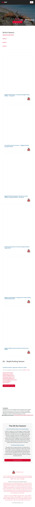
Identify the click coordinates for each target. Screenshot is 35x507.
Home (4, 476)
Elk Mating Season (7, 483)
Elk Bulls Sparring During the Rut (23, 484)
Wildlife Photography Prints (18, 495)
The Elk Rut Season (17, 472)
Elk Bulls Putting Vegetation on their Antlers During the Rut (15, 487)
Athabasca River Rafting (9, 497)
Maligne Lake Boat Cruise (12, 498)
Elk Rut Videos (17, 479)
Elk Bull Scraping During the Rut (10, 490)
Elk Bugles (22, 479)
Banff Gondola (27, 500)
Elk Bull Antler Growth (19, 476)
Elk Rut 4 (5, 46)
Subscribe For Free (17, 22)
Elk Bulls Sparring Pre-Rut (11, 477)
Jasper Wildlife (28, 495)
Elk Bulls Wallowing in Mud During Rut (24, 486)
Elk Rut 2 (5, 38)
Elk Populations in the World (12, 491)
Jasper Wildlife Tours (18, 497)
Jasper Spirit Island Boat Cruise (25, 498)
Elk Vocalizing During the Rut (17, 483)
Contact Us (6, 495)
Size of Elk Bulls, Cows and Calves (17, 493)
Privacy (10, 495)
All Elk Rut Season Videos (9, 385)
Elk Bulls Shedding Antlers (22, 490)
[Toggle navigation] (31, 2)
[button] (15, 23)
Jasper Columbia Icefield (18, 500)
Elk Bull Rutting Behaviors (22, 477)
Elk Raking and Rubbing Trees (25, 491)
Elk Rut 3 (5, 42)
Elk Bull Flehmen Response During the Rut (24, 488)
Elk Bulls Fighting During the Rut (10, 484)
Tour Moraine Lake (8, 500)
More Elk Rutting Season (8, 35)
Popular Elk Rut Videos (17, 460)
